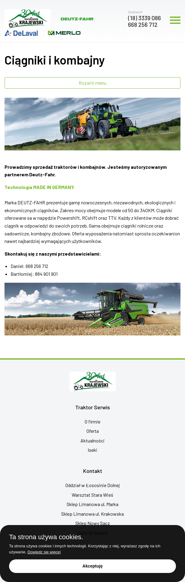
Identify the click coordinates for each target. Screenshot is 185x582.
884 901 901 (46, 274)
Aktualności (92, 440)
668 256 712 (143, 24)
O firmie (92, 421)
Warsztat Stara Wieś (92, 495)
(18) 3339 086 (144, 17)
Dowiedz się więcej (44, 552)
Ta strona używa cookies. (46, 537)
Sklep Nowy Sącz (92, 523)
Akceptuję (93, 566)
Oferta (92, 431)
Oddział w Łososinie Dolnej (92, 485)
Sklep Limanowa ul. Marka (92, 504)
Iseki (92, 450)
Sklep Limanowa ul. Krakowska (92, 514)
